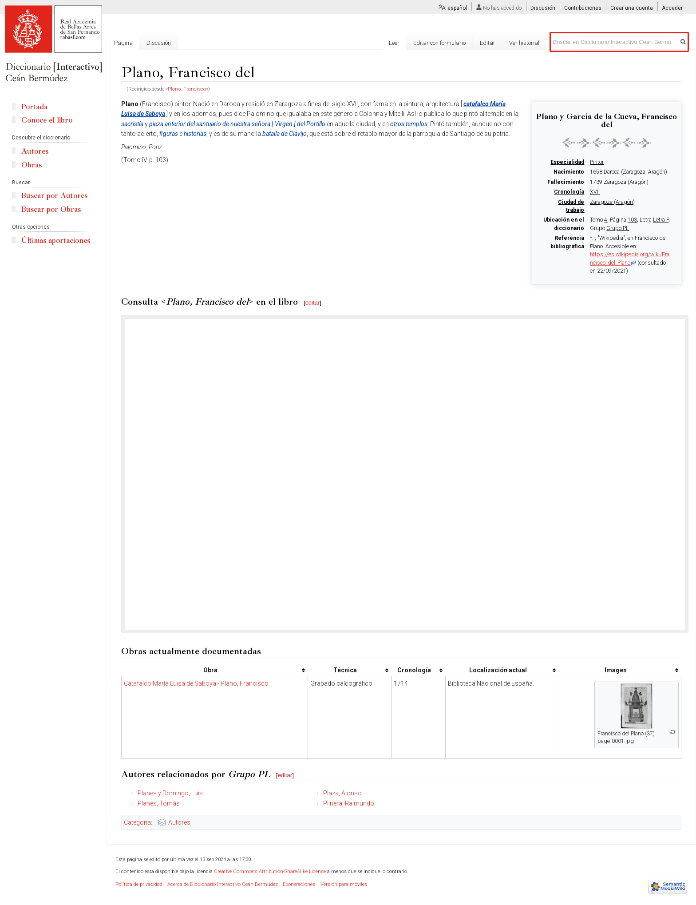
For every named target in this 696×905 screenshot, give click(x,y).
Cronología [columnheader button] (414, 670)
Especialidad (567, 162)
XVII (595, 192)
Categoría (137, 822)
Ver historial (524, 43)
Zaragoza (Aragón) (612, 202)
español (457, 8)
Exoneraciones (299, 884)
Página (123, 43)
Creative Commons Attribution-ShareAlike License (270, 871)
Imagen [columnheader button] (616, 670)
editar (312, 302)
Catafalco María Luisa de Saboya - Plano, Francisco (196, 683)
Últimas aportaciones (55, 240)
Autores (179, 822)
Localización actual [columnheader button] (498, 670)
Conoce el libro (46, 120)
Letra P (660, 220)
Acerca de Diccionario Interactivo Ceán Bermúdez (222, 884)
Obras (31, 165)
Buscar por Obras (51, 209)
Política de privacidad (138, 884)
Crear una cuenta (631, 8)
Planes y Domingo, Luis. (171, 793)
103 (632, 220)
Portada (34, 107)
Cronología (569, 192)
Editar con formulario (439, 43)
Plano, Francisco (187, 89)
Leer (394, 43)
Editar (487, 43)
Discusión (542, 8)
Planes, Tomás (159, 803)
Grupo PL (617, 228)
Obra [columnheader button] (210, 670)
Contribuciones (582, 8)
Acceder (672, 8)
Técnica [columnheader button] (345, 670)
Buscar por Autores (54, 195)
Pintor (597, 162)
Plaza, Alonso (342, 793)
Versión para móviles (343, 884)
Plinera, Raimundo (348, 803)
